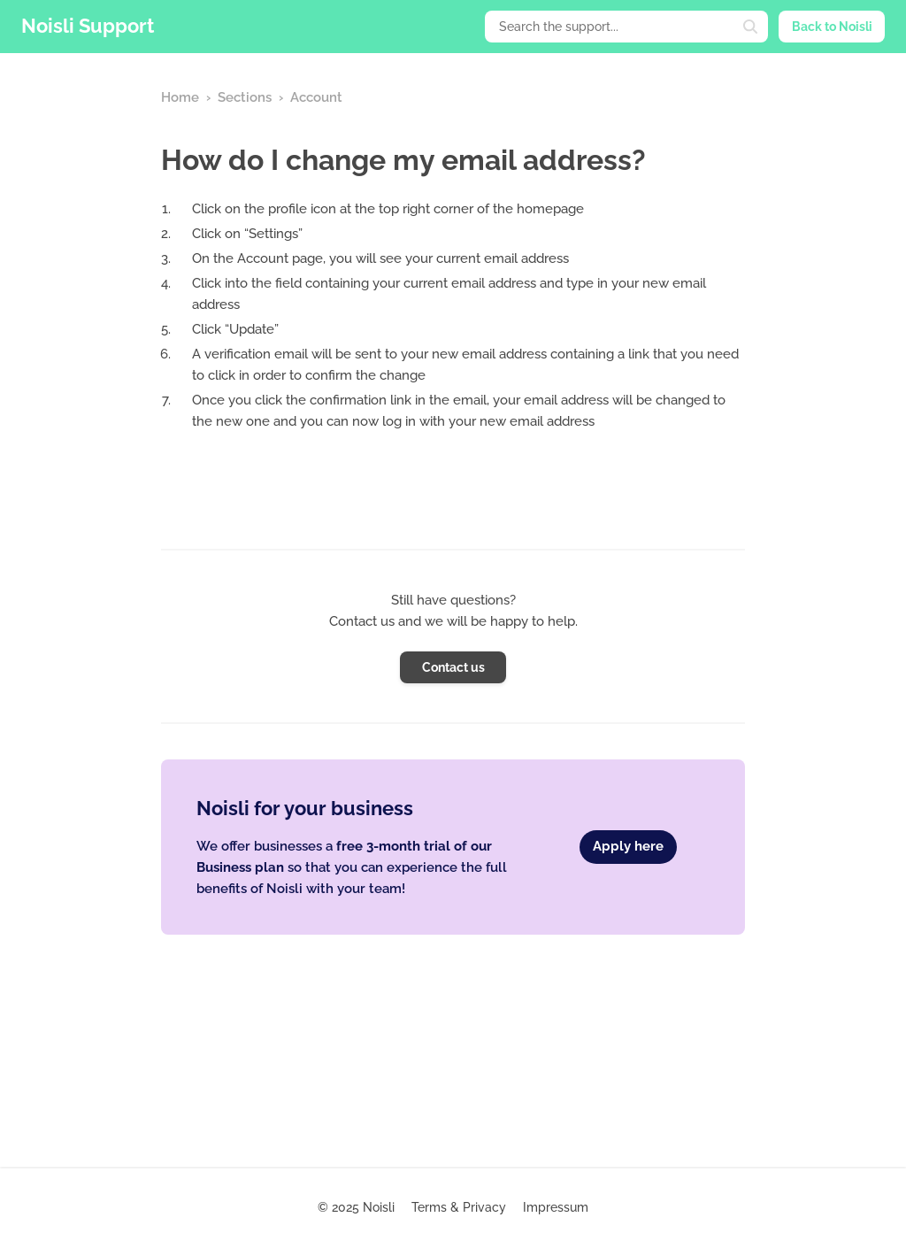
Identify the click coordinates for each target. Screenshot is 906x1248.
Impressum (555, 1207)
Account (316, 97)
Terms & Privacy (458, 1207)
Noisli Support (87, 25)
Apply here (628, 846)
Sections (245, 97)
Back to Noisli (832, 26)
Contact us (453, 667)
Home (180, 97)
